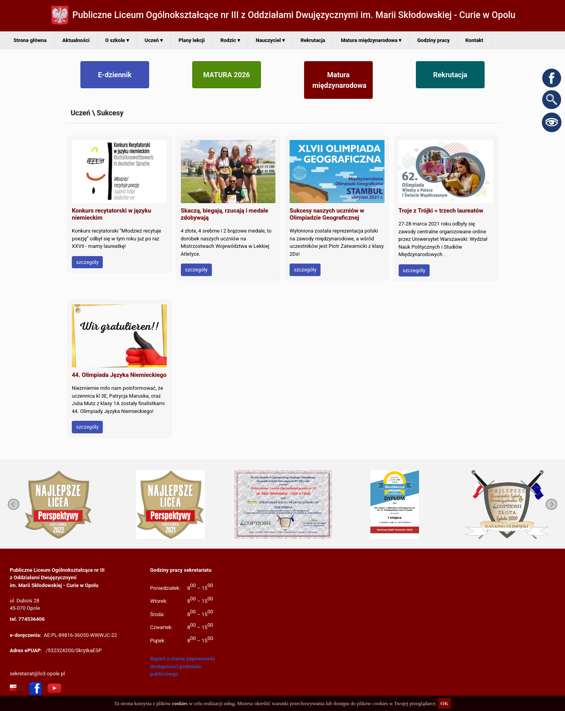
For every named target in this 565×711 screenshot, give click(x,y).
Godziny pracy (433, 40)
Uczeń (154, 40)
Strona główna (30, 40)
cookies (180, 703)
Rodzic (230, 40)
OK (444, 703)
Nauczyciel (270, 40)
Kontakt (474, 40)
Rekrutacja (313, 40)
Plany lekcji (192, 40)
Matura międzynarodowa (371, 40)
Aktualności (75, 40)
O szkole (117, 40)
